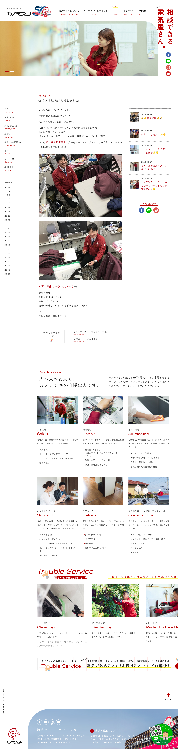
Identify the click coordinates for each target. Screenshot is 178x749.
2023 (7, 216)
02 (8, 199)
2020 (7, 229)
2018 (7, 237)
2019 (7, 233)
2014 (7, 254)
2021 (7, 224)
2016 (7, 245)
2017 (7, 241)
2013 (7, 258)
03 (8, 195)
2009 (7, 274)
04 (8, 192)
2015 (7, 249)
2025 (7, 208)
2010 (7, 270)
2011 (7, 266)
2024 (7, 212)
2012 (7, 262)
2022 (7, 220)
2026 (7, 188)
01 (8, 203)
